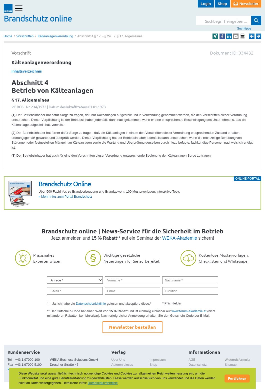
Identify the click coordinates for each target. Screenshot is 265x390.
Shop (222, 4)
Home (8, 36)
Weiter (258, 36)
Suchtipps (244, 28)
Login (206, 4)
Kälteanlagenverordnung (55, 36)
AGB (191, 359)
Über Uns (118, 359)
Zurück (251, 36)
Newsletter (249, 4)
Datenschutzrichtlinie (91, 303)
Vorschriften (25, 36)
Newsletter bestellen (132, 327)
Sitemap (231, 364)
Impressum (158, 359)
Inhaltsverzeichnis (27, 71)
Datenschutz (197, 364)
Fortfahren (237, 378)
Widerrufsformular (237, 359)
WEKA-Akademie (179, 238)
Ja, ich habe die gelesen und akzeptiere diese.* (101, 303)
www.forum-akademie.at (189, 311)
